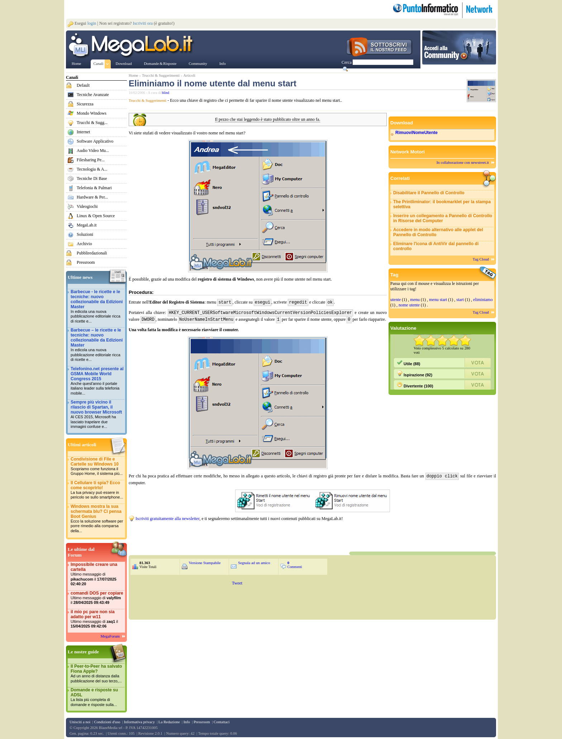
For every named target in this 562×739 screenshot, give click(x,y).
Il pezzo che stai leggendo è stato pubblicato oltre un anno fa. (267, 119)
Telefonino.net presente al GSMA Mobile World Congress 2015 (97, 381)
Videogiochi (87, 206)
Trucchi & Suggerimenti (161, 75)
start (460, 299)
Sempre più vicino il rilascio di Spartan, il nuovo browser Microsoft (97, 414)
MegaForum (110, 636)
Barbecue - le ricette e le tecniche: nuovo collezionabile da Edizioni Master (97, 306)
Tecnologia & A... (92, 169)
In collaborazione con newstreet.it (463, 162)
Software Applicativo (95, 141)
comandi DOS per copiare (97, 598)
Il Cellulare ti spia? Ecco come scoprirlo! (97, 490)
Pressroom (86, 262)
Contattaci (221, 722)
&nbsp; (215, 534)
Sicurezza (85, 103)
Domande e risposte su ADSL (97, 697)
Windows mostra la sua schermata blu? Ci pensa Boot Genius (97, 519)
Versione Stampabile (205, 561)
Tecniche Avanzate (93, 94)
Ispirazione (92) (414, 374)
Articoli (189, 75)
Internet (83, 131)
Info (187, 722)
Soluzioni (85, 234)
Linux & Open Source (96, 215)
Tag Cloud (481, 259)
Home (133, 75)
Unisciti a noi (80, 722)
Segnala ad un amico (254, 561)
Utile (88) (408, 362)
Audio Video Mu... (93, 150)
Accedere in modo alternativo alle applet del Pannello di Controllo (438, 232)
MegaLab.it (87, 225)
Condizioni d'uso (107, 722)
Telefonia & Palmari (94, 187)
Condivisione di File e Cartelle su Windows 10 (97, 466)
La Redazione (169, 722)
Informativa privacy (139, 722)
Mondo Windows (91, 113)
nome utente (409, 304)
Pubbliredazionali (92, 253)
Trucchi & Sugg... (92, 122)
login (91, 23)
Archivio (84, 243)
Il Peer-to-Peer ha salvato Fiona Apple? (97, 673)
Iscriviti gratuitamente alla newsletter (167, 517)
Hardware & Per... (92, 197)
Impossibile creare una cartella (97, 574)
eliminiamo (483, 299)
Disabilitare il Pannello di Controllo (429, 192)
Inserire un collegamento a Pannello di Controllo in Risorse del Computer (442, 218)
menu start (438, 299)
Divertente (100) (415, 385)
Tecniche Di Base (92, 178)
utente (395, 299)
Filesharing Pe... (91, 159)
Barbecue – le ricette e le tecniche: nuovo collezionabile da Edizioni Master (97, 345)
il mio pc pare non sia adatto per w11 (97, 619)
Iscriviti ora (143, 23)
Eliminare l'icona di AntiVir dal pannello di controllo (435, 246)
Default (83, 85)
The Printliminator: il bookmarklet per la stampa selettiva (442, 204)
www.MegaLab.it (132, 45)
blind (166, 93)
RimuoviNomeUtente (416, 132)
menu (415, 299)
